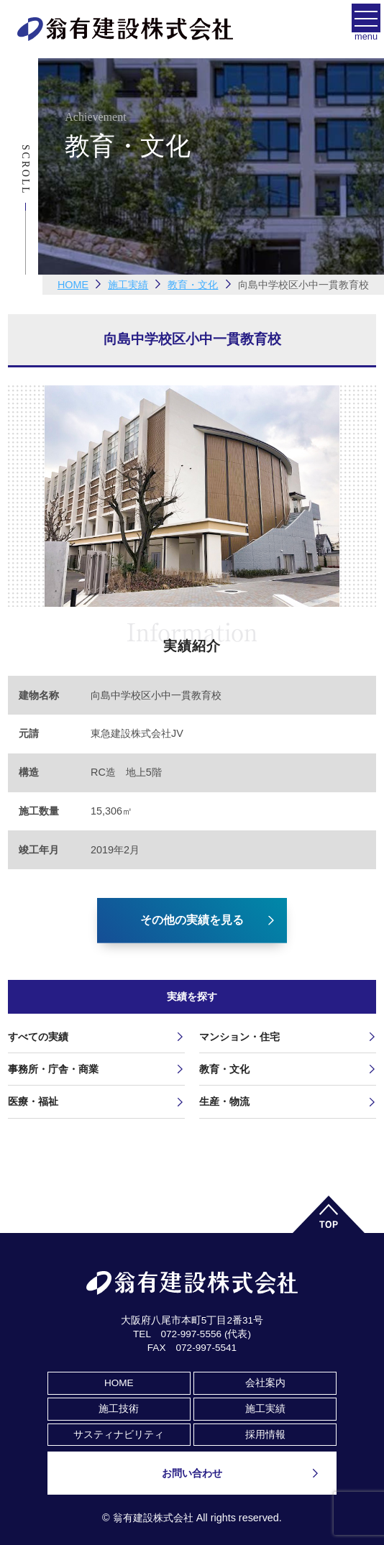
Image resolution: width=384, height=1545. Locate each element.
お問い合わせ (192, 1473)
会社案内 (265, 1382)
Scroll (25, 170)
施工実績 (265, 1408)
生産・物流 (224, 1101)
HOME (73, 284)
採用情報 (265, 1434)
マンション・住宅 (239, 1036)
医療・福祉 (33, 1101)
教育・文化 (224, 1069)
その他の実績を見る (192, 920)
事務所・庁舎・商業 (53, 1069)
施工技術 (119, 1408)
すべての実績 (38, 1036)
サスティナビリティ (118, 1434)
